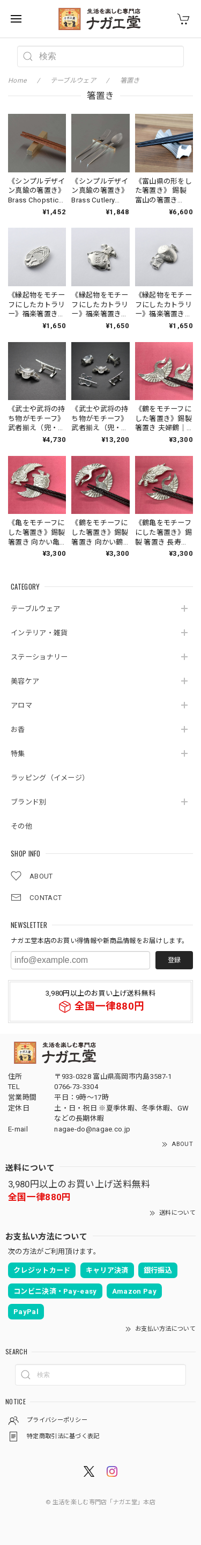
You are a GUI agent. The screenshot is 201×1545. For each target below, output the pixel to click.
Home (17, 80)
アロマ (21, 705)
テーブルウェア (35, 609)
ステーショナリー (39, 657)
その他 (21, 826)
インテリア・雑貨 (39, 633)
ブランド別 (29, 802)
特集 (18, 754)
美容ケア (25, 681)
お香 (18, 730)
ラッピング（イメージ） (50, 778)
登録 (174, 960)
